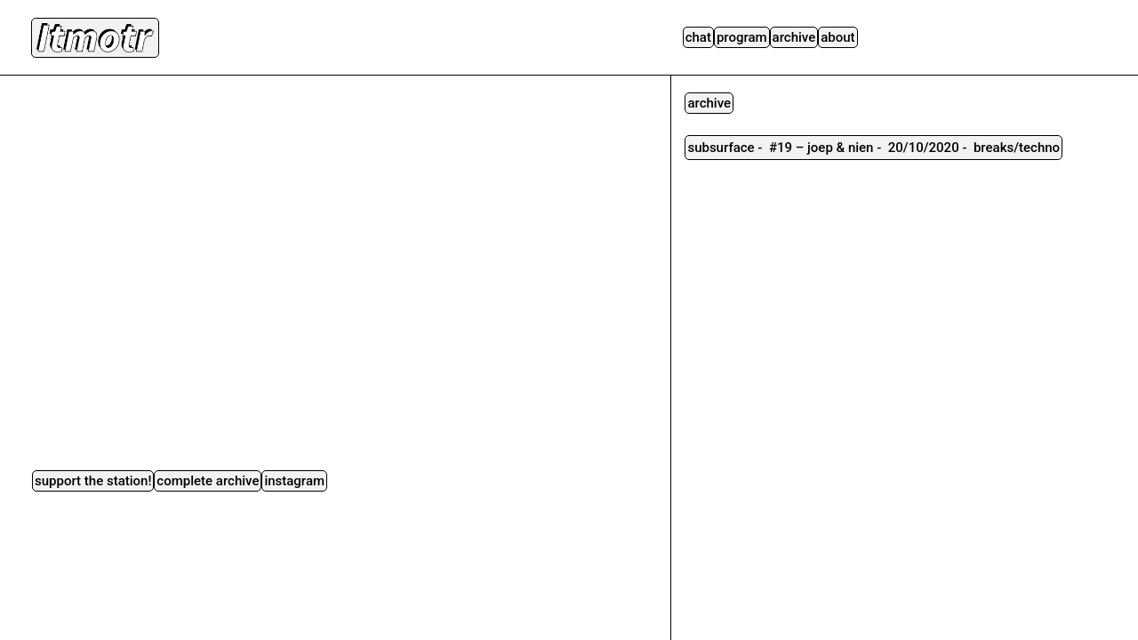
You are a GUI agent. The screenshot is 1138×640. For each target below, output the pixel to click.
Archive (794, 37)
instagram (294, 481)
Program (742, 37)
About (837, 37)
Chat (698, 37)
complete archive (207, 481)
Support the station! (93, 481)
